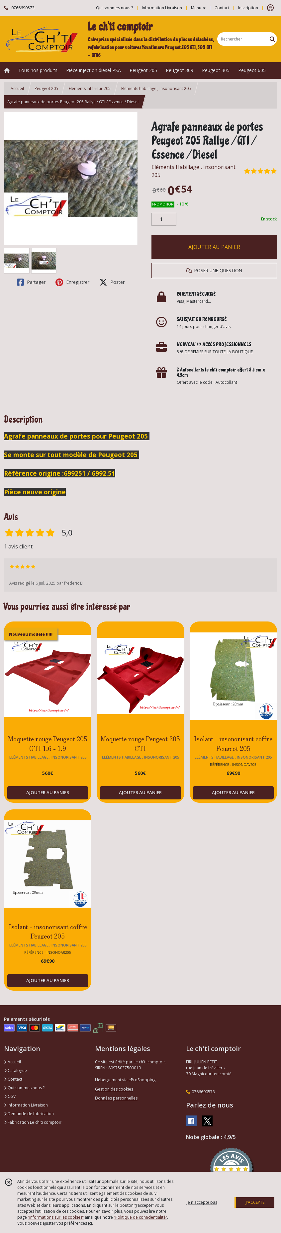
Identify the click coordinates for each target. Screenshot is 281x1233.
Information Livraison (26, 1105)
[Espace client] (270, 8)
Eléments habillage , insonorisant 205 (156, 88)
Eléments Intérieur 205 (90, 88)
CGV (10, 1096)
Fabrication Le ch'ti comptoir (32, 1122)
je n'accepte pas (202, 1202)
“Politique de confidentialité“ (140, 1217)
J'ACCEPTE (255, 1202)
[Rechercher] (272, 39)
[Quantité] (163, 219)
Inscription (248, 8)
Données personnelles (116, 1098)
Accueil (17, 88)
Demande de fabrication (29, 1113)
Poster (112, 282)
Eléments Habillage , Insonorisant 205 (193, 171)
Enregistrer (72, 282)
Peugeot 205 (46, 88)
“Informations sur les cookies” (56, 1217)
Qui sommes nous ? (24, 1088)
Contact (222, 8)
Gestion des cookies (114, 1089)
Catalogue (15, 1070)
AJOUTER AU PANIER (214, 247)
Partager (31, 282)
